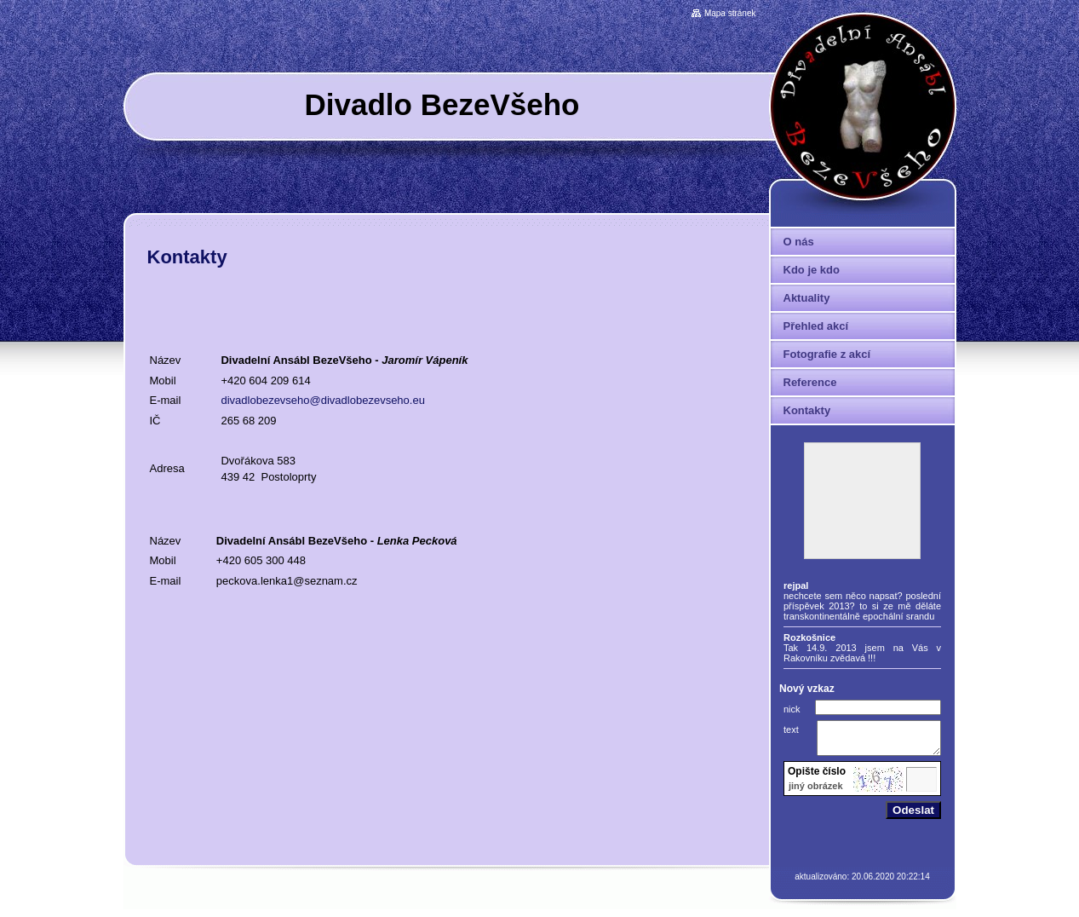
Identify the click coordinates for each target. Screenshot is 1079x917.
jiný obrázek (816, 793)
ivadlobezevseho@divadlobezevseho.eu (326, 400)
